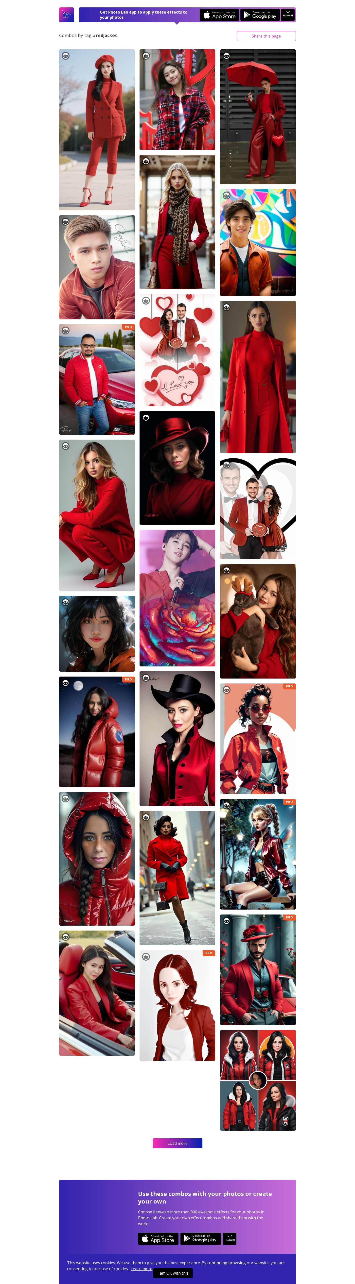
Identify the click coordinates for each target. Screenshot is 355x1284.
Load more (178, 1143)
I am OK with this (173, 1273)
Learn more (141, 1268)
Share (266, 36)
